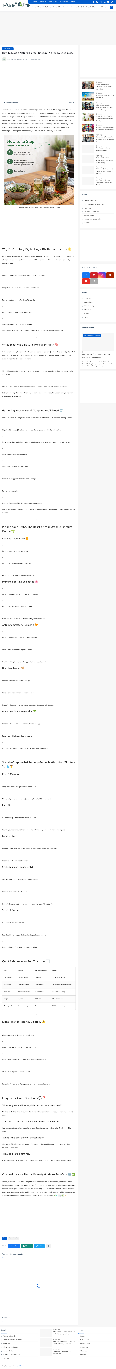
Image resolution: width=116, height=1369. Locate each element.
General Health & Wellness (41, 7)
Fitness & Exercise (58, 7)
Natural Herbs (8, 48)
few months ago (88, 352)
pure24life (18, 1366)
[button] (14, 1246)
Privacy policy (63, 2)
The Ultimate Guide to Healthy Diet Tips (103, 149)
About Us (87, 298)
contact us (43, 2)
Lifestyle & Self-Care (93, 7)
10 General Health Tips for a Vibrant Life (105, 97)
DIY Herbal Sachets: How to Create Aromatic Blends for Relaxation (105, 171)
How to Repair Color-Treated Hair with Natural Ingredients (104, 87)
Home (35, 2)
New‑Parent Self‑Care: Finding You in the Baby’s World (104, 183)
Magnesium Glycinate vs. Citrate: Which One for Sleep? (96, 356)
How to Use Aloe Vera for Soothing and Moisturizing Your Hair (104, 119)
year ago (100, 82)
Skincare (104, 7)
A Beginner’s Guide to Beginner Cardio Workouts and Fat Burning (104, 108)
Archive (72, 2)
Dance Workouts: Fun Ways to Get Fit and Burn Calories (105, 129)
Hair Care (112, 7)
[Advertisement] (58, 28)
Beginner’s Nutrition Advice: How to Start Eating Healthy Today (104, 160)
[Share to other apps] (48, 1246)
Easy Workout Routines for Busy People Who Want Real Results (105, 139)
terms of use (53, 2)
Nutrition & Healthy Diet (75, 7)
